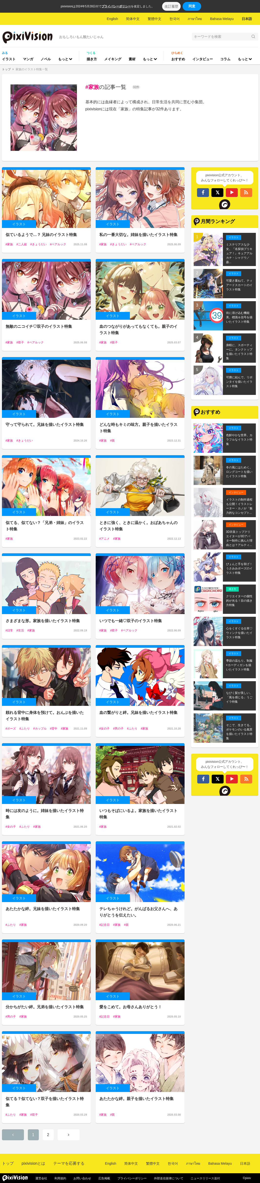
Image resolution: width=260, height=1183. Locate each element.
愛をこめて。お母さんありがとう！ (130, 1007)
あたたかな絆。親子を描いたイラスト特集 (136, 1099)
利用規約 (60, 1178)
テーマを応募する (68, 1163)
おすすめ (178, 59)
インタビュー (202, 59)
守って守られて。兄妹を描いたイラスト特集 (45, 424)
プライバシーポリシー (116, 6)
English (112, 19)
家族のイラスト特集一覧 (32, 69)
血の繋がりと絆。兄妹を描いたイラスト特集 (138, 712)
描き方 (92, 59)
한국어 (174, 19)
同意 (191, 6)
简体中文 (133, 19)
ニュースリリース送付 (205, 1178)
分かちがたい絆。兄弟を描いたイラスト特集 (45, 1007)
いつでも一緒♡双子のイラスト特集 (130, 621)
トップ (6, 69)
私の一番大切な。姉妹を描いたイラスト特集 (138, 235)
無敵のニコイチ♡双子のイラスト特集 (39, 326)
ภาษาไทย (195, 19)
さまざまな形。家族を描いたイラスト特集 (43, 621)
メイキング (112, 59)
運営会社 (41, 1178)
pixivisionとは (33, 1163)
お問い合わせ (82, 1178)
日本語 (247, 19)
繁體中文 (154, 19)
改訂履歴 (171, 6)
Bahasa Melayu (222, 19)
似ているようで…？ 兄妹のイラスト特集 (41, 235)
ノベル (46, 59)
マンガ (28, 59)
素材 (132, 59)
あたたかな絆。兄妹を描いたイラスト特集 (43, 909)
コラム (225, 59)
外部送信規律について (168, 1178)
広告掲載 (104, 1178)
